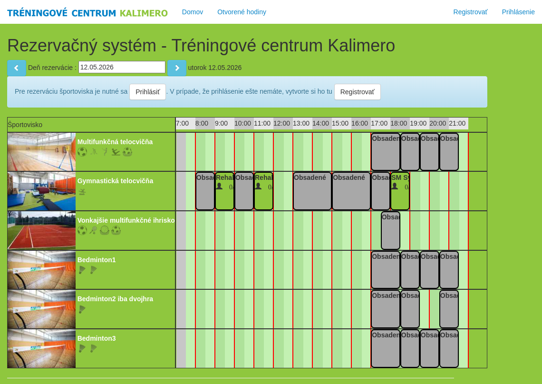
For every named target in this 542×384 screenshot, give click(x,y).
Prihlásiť (148, 92)
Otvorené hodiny (241, 12)
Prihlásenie (518, 12)
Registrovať (471, 12)
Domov (192, 12)
